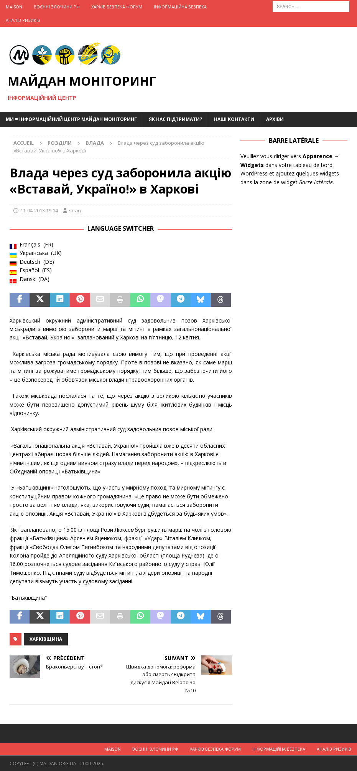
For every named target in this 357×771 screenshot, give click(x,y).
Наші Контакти (234, 119)
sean (75, 210)
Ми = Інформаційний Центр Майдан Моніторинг (71, 119)
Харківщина (46, 639)
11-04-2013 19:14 (39, 210)
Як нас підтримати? (175, 119)
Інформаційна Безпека (180, 7)
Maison (14, 7)
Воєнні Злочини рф (57, 7)
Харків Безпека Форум (116, 7)
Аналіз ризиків (23, 20)
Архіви (275, 119)
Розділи (60, 142)
